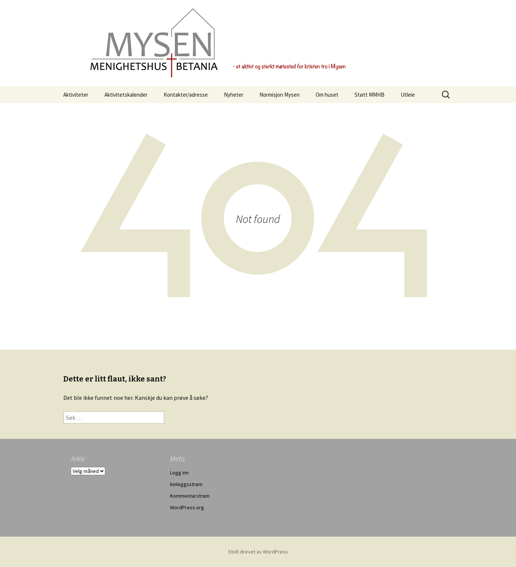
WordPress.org (187, 507)
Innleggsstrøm (186, 484)
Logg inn (179, 472)
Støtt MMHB (370, 94)
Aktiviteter (75, 94)
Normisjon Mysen (279, 94)
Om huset (327, 94)
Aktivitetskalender (126, 94)
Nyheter (233, 94)
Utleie (408, 94)
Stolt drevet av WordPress (258, 551)
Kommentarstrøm (190, 495)
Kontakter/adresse (186, 94)
